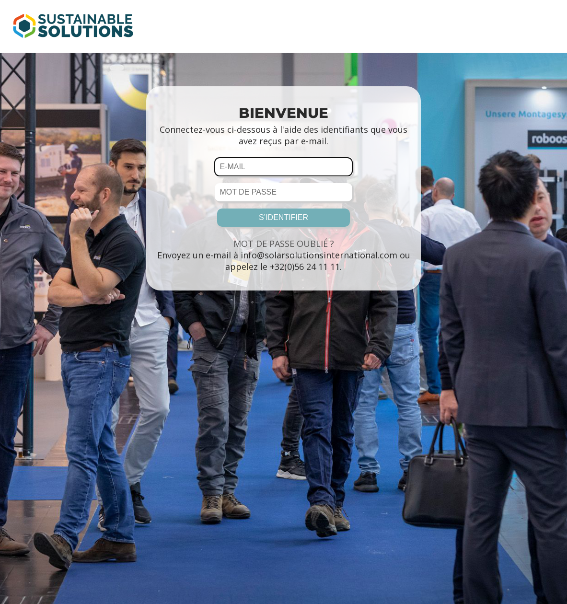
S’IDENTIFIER (283, 217)
